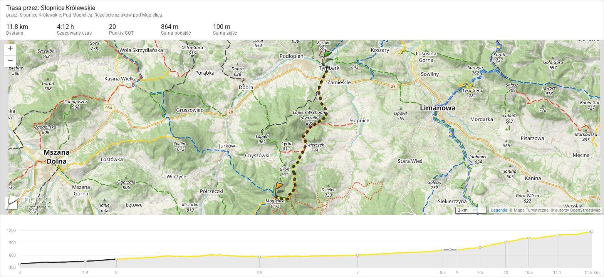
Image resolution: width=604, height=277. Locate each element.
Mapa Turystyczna (531, 210)
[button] (10, 50)
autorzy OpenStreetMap (578, 210)
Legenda (499, 210)
